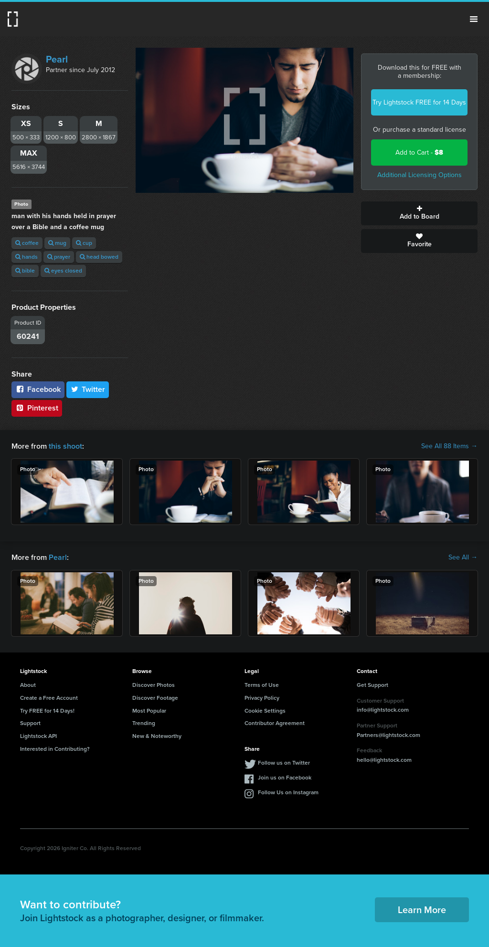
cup (84, 243)
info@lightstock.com (383, 709)
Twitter (88, 389)
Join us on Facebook (284, 777)
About (28, 685)
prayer (58, 257)
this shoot (65, 446)
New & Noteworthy (156, 736)
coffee (27, 243)
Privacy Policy (261, 698)
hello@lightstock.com (384, 760)
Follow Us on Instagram (288, 792)
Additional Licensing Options (419, 175)
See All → (463, 557)
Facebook (38, 389)
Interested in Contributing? (55, 749)
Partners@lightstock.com (388, 735)
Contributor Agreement (274, 723)
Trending (143, 723)
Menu (473, 19)
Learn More (422, 910)
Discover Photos (153, 685)
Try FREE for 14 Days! (47, 710)
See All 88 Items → (449, 446)
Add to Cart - (419, 152)
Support (30, 723)
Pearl (57, 59)
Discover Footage (155, 698)
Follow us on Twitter (284, 762)
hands (26, 257)
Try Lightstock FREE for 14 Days (419, 102)
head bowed (99, 257)
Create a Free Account (49, 698)
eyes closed (63, 270)
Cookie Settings (265, 710)
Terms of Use (261, 685)
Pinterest (36, 407)
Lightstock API (38, 736)
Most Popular (149, 710)
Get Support (372, 685)
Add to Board (419, 213)
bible (25, 270)
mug (57, 243)
